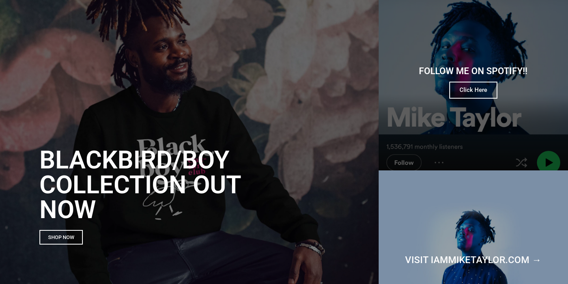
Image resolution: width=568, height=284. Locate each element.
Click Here (473, 89)
